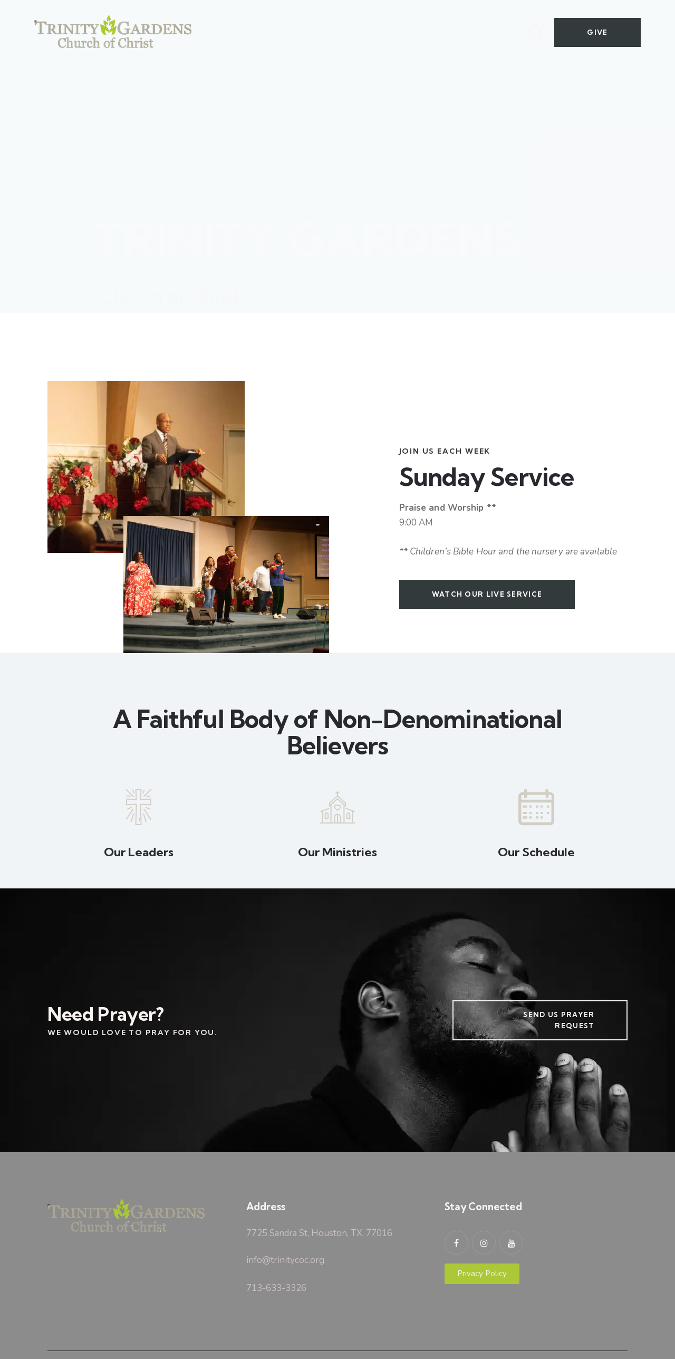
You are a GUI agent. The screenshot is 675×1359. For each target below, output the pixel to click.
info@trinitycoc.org (285, 1260)
